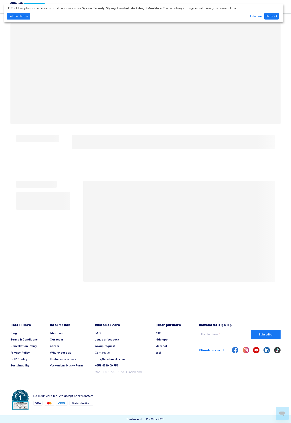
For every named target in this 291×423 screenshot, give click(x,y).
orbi (158, 352)
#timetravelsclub (212, 350)
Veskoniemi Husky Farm (66, 365)
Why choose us (60, 352)
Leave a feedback (107, 339)
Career (54, 346)
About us (56, 333)
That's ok (271, 16)
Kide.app (161, 339)
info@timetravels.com (110, 359)
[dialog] (143, 13)
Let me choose (18, 16)
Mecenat (161, 346)
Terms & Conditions (24, 339)
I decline (256, 16)
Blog (13, 333)
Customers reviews (63, 359)
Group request (105, 346)
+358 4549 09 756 (106, 365)
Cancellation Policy (23, 346)
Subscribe (265, 334)
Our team (56, 339)
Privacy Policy (20, 352)
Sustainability (20, 365)
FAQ (98, 333)
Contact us (102, 352)
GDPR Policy (19, 359)
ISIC (158, 333)
